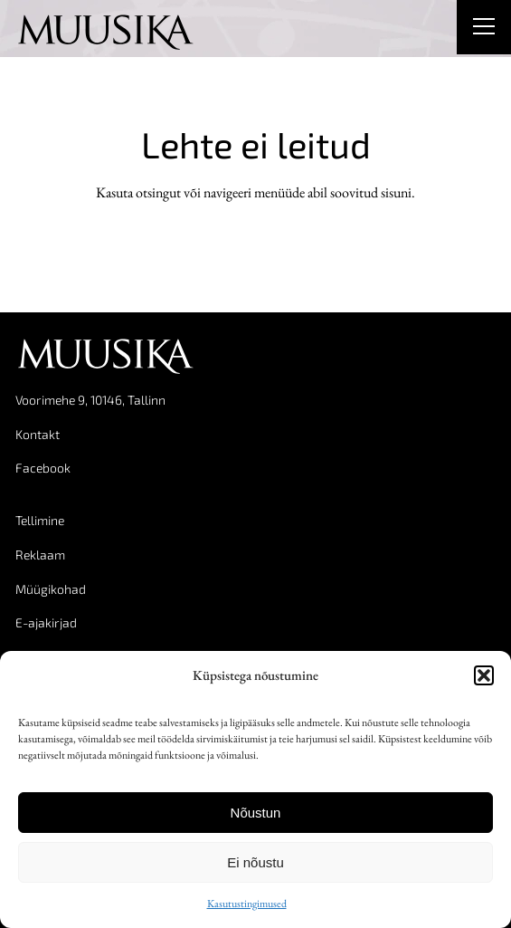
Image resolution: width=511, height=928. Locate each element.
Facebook (43, 467)
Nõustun (256, 812)
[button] (484, 675)
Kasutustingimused (247, 903)
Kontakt (37, 434)
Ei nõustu (255, 862)
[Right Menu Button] (484, 28)
